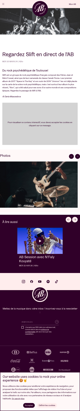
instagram (23, 281)
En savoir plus (18, 398)
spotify (48, 281)
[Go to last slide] (71, 156)
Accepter (29, 405)
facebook (31, 281)
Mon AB (72, 4)
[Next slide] (77, 156)
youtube (39, 281)
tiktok (56, 281)
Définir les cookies (47, 405)
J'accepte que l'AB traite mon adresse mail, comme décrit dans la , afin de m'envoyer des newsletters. (40, 330)
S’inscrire (57, 322)
